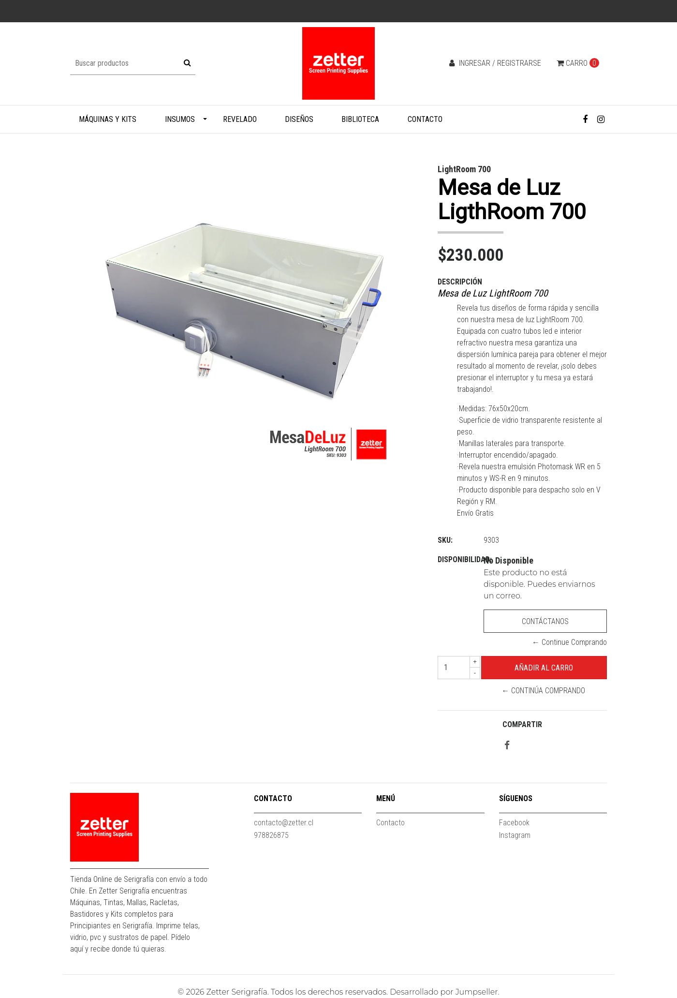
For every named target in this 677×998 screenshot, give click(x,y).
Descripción (460, 281)
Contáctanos (545, 621)
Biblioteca (360, 119)
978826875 (271, 835)
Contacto (425, 119)
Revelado (240, 119)
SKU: (445, 540)
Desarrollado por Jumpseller (444, 992)
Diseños (299, 119)
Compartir (522, 724)
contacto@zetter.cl (283, 822)
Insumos (180, 119)
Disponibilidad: (457, 559)
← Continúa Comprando (543, 690)
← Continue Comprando (569, 642)
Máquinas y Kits (107, 119)
